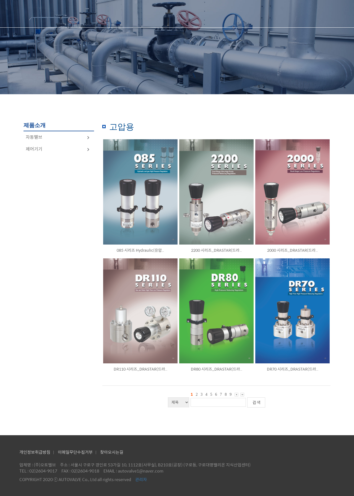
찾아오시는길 (111, 452)
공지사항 (311, 13)
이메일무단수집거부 (75, 452)
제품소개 (216, 13)
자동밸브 (58, 136)
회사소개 (169, 13)
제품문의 (263, 13)
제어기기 (58, 148)
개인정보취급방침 (34, 452)
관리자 (141, 479)
